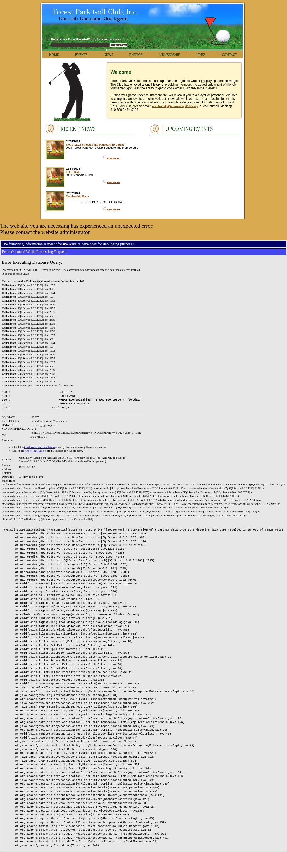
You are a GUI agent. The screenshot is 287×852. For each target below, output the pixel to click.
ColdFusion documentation (39, 447)
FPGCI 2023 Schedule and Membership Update (95, 144)
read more (113, 157)
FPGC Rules (73, 171)
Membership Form (77, 196)
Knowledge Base (34, 450)
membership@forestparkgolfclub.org (175, 106)
